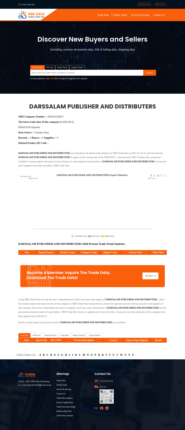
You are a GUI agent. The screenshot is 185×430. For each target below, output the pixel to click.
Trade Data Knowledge (66, 407)
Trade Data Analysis (64, 415)
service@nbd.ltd (106, 381)
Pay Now (160, 4)
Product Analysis (79, 335)
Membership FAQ (63, 411)
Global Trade (61, 385)
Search (149, 73)
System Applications (64, 402)
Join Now (150, 276)
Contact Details (94, 335)
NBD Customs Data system (144, 157)
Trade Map (64, 335)
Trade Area (36, 335)
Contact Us (159, 15)
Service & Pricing (140, 15)
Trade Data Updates (64, 398)
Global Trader (120, 15)
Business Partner (51, 335)
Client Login (144, 4)
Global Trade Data (28, 5)
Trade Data (103, 15)
